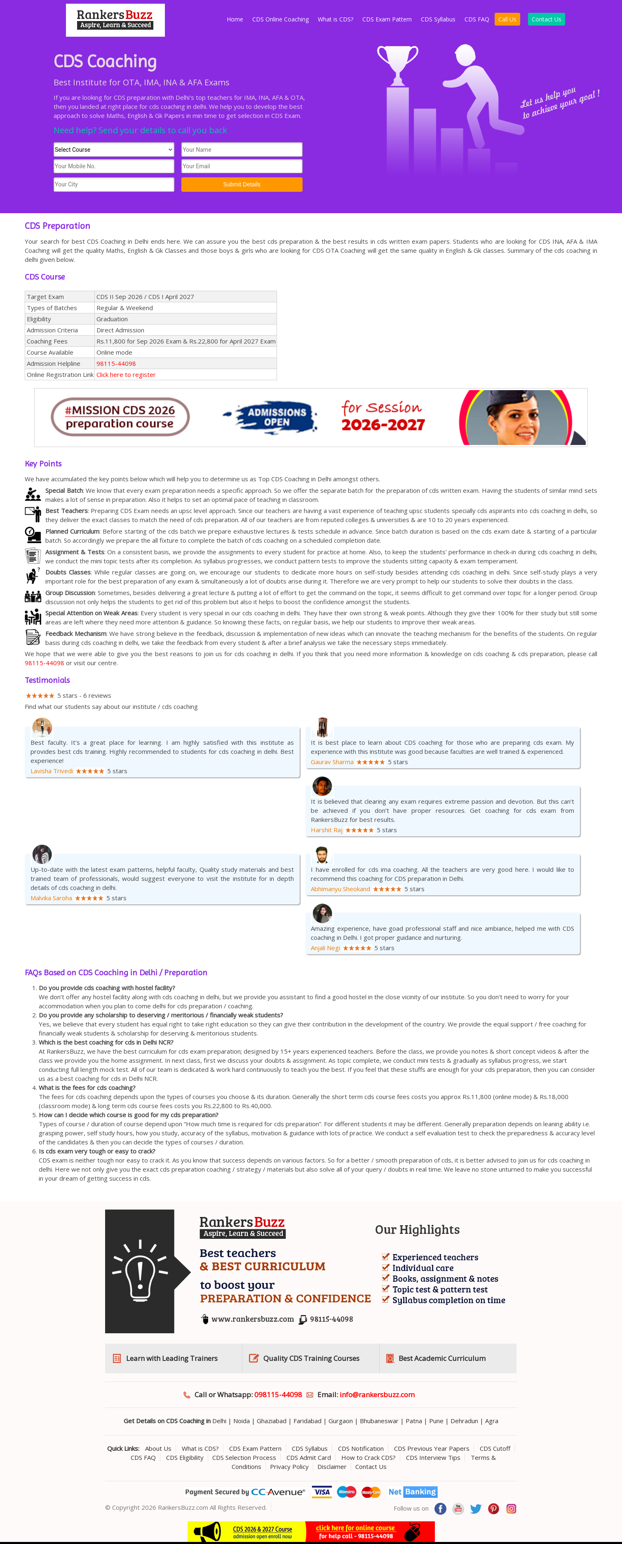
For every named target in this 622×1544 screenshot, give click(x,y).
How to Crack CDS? (368, 1457)
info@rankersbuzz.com (377, 1394)
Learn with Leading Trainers (172, 1358)
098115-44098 (278, 1394)
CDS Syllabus (438, 19)
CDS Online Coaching (280, 19)
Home (235, 19)
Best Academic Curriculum (442, 1358)
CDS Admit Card (308, 1457)
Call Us (507, 19)
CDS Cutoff (495, 1448)
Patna (414, 1421)
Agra (491, 1421)
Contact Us (546, 19)
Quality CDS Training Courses (311, 1358)
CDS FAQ (477, 19)
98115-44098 (116, 363)
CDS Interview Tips (433, 1457)
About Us (158, 1448)
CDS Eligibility (185, 1457)
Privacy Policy (289, 1466)
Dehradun (464, 1421)
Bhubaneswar (379, 1421)
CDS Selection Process (244, 1457)
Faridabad (307, 1421)
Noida (241, 1421)
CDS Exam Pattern (387, 19)
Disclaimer (332, 1466)
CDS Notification (361, 1448)
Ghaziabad (271, 1421)
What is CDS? (335, 19)
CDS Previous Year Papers (431, 1448)
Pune (436, 1421)
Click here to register (126, 374)
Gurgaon (341, 1421)
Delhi (219, 1421)
